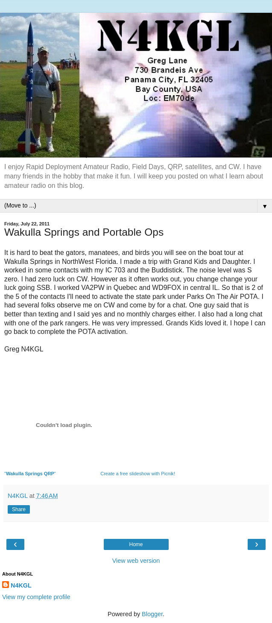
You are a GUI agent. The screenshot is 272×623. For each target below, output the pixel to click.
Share (19, 509)
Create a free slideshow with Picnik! (137, 473)
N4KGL (21, 585)
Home (136, 544)
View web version (136, 560)
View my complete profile (36, 597)
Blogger (152, 614)
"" (30, 473)
